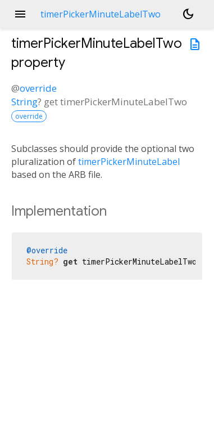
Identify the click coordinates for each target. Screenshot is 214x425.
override (38, 88)
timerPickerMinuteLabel (129, 161)
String (24, 101)
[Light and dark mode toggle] (188, 14)
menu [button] (20, 14)
